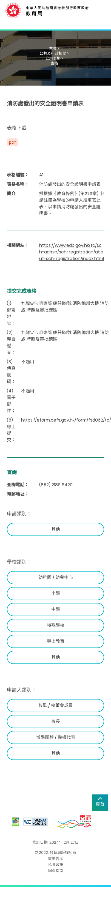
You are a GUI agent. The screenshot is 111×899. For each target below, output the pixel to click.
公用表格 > (54, 58)
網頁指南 (55, 870)
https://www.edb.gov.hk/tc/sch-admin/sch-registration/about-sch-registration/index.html (71, 252)
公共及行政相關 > (54, 53)
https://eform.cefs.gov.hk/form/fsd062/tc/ (66, 420)
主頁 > (54, 48)
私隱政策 (55, 864)
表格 (54, 63)
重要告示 (55, 858)
